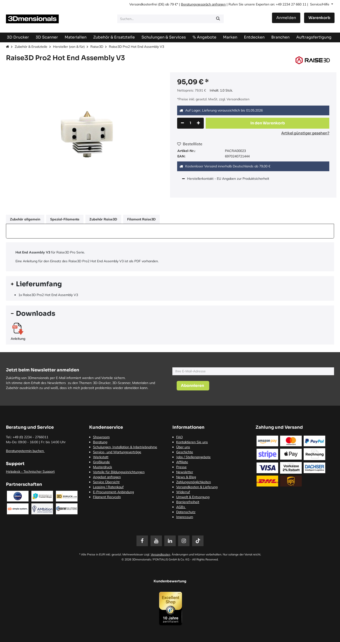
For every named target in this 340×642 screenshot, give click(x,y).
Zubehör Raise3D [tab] (103, 219)
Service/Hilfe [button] (320, 4)
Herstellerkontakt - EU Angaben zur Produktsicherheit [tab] (228, 178)
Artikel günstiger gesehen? (305, 133)
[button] (267, 123)
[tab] (170, 284)
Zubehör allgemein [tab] (25, 219)
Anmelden (286, 17)
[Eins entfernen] (182, 123)
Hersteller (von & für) (69, 46)
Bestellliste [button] (189, 143)
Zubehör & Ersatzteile (31, 46)
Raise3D (96, 46)
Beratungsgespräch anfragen (203, 4)
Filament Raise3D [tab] (141, 219)
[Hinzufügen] (198, 123)
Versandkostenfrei (143, 4)
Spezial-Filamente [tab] (64, 219)
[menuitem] (313, 37)
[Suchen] (218, 19)
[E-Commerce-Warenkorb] (319, 18)
